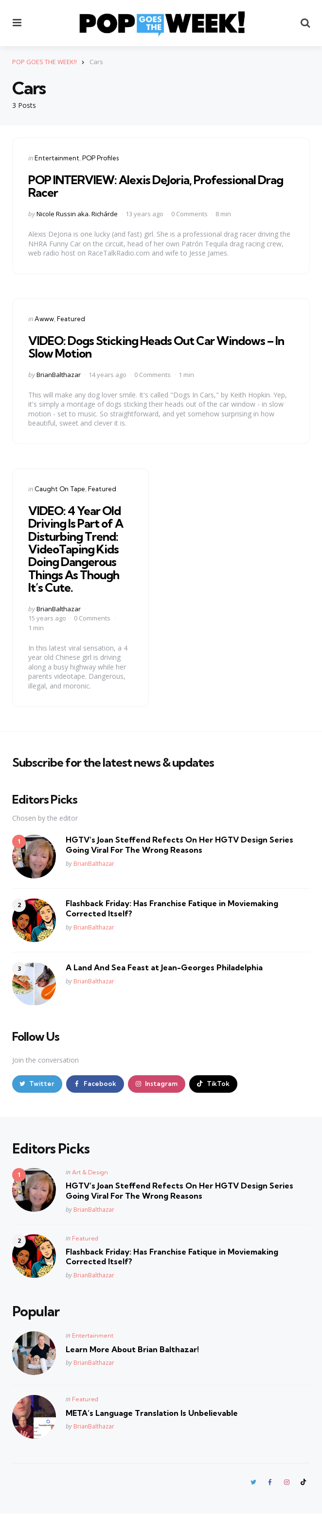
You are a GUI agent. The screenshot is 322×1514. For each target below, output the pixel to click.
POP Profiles (100, 158)
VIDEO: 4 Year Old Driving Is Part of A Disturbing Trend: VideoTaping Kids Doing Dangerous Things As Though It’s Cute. (75, 548)
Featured (71, 318)
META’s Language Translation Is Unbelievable (152, 1413)
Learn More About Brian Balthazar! (132, 1349)
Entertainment (57, 158)
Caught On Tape (60, 488)
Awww (44, 318)
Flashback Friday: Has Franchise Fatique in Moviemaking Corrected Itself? (172, 908)
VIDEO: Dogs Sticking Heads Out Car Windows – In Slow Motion (156, 346)
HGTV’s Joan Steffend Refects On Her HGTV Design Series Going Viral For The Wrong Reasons (179, 845)
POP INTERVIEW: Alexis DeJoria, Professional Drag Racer (155, 186)
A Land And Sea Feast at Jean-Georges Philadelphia (164, 967)
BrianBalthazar (58, 374)
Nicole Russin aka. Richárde (77, 213)
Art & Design (90, 1172)
